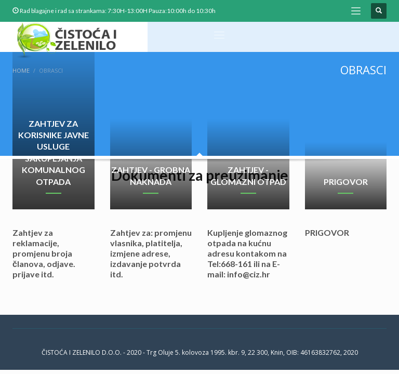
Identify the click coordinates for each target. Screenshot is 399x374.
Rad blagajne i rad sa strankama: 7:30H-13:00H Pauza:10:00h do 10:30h (118, 11)
